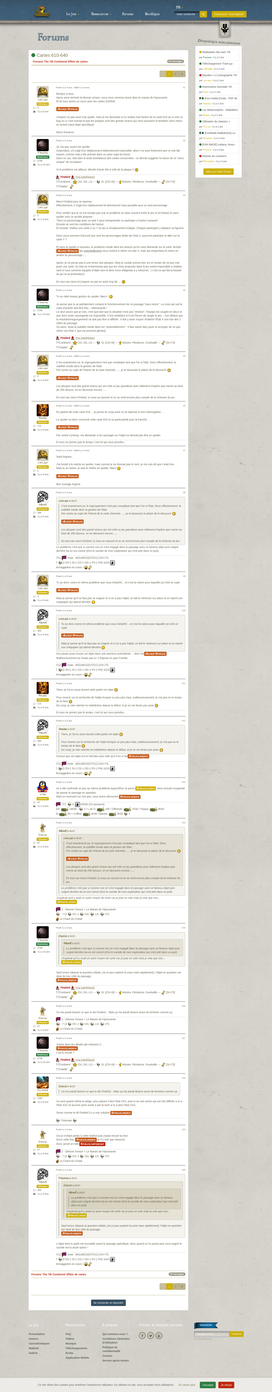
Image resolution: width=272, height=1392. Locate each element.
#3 (184, 195)
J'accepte (207, 1385)
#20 (183, 1170)
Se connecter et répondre (108, 1302)
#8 (184, 492)
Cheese (43, 835)
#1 (184, 87)
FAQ (68, 1334)
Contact (107, 1355)
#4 (184, 290)
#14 (183, 822)
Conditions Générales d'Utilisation (116, 1340)
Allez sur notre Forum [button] (218, 171)
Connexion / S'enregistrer (229, 14)
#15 (183, 928)
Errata (69, 1352)
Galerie (33, 1352)
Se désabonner (203, 1338)
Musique (71, 1343)
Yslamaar (42, 1090)
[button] (179, 7)
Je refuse (226, 1385)
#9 (184, 576)
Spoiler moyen (138, 756)
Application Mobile (77, 1357)
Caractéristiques (39, 1343)
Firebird (43, 153)
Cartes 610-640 (49, 55)
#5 (184, 356)
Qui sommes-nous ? (115, 1334)
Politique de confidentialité (111, 1349)
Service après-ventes (115, 1360)
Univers (33, 1338)
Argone (43, 418)
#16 (183, 1006)
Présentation (37, 1334)
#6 (184, 406)
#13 (183, 782)
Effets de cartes (78, 61)
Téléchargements (76, 1348)
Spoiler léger (146, 788)
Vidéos (70, 1338)
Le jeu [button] (72, 14)
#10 (183, 610)
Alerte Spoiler (67, 109)
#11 (183, 683)
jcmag (42, 794)
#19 (183, 1129)
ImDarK (43, 504)
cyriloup (43, 99)
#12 (183, 721)
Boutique (152, 14)
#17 (183, 1038)
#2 (184, 140)
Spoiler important (92, 1144)
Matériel (34, 1348)
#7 (184, 450)
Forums (127, 14)
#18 (183, 1078)
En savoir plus (187, 1384)
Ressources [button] (101, 14)
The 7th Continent (55, 61)
